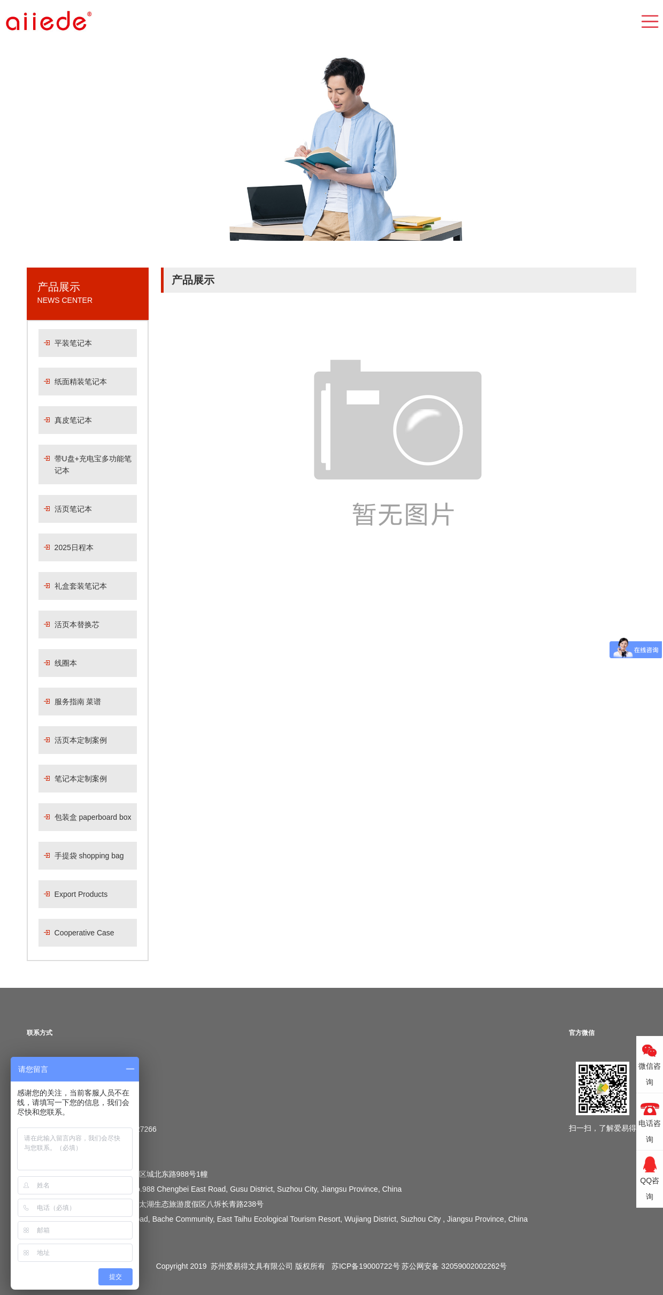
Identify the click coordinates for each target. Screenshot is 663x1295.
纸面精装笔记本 (81, 381)
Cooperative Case (84, 932)
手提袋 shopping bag (89, 855)
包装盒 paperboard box (93, 817)
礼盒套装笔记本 (81, 586)
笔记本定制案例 (81, 778)
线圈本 (66, 663)
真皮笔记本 (73, 420)
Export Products (81, 894)
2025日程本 (74, 547)
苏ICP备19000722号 (366, 1266)
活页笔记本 (73, 509)
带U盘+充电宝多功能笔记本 (93, 464)
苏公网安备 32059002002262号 (454, 1266)
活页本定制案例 (81, 740)
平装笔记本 (73, 343)
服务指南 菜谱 (78, 701)
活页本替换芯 (77, 624)
